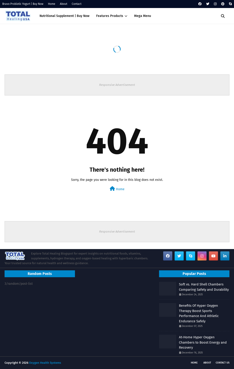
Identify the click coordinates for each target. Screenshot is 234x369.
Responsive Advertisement (117, 85)
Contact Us (222, 362)
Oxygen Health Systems (45, 362)
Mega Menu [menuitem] (142, 16)
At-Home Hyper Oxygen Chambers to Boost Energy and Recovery (203, 342)
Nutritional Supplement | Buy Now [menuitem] (64, 16)
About (63, 3)
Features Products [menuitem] (109, 16)
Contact (76, 3)
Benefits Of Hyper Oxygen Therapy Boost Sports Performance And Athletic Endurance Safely (199, 313)
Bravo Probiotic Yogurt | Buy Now (22, 3)
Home (51, 3)
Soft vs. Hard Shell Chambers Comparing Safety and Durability (204, 287)
